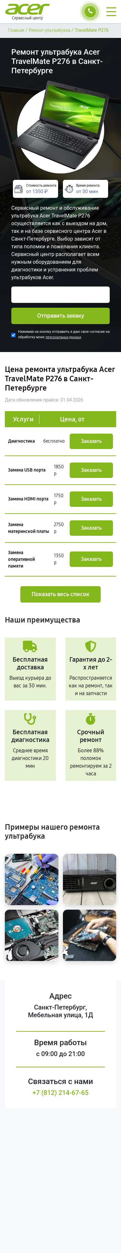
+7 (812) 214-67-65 (61, 1093)
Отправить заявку (60, 315)
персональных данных (63, 337)
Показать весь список (60, 594)
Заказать (91, 441)
